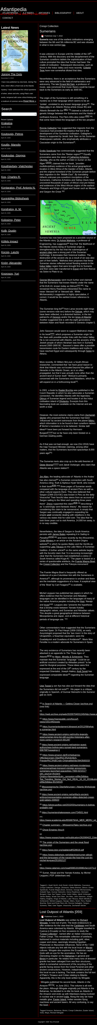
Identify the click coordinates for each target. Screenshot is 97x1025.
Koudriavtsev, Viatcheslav (17, 166)
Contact (7, 18)
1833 (48, 162)
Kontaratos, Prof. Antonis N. (18, 187)
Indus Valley (46, 266)
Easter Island (59, 999)
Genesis (69, 890)
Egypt (76, 269)
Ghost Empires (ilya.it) (53, 830)
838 (54, 485)
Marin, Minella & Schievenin (68, 657)
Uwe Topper (57, 905)
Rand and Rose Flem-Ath (57, 903)
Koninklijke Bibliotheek (15, 198)
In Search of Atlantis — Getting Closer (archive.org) (67, 704)
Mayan (89, 947)
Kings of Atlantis (60, 899)
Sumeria (43, 905)
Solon (89, 351)
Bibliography (63, 13)
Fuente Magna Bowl (85, 561)
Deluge (78, 311)
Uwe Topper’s (46, 686)
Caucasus (86, 885)
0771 (51, 985)
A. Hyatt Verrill (52, 885)
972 (49, 656)
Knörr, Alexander (11, 262)
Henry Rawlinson (73, 892)
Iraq (63, 45)
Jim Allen (44, 477)
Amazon (49, 1010)
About (80, 13)
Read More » (29, 101)
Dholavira (64, 401)
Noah (78, 901)
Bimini (43, 958)
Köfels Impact (9, 241)
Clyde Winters (47, 540)
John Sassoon (79, 896)
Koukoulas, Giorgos (13, 155)
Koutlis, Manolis (11, 144)
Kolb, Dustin (8, 230)
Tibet (49, 905)
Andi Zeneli (82, 671)
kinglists (49, 899)
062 (87, 116)
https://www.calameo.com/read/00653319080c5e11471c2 (68, 868)
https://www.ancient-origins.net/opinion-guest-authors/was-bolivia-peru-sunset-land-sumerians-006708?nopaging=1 (64, 747)
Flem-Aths (45, 107)
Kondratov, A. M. (11, 209)
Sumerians (48, 31)
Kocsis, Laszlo (10, 252)
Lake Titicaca (57, 547)
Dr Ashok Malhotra (66, 240)
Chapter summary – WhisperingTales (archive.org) (67, 825)
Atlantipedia (14, 9)
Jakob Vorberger (84, 894)
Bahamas (70, 956)
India (66, 997)
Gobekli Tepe (45, 892)
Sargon (86, 903)
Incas (46, 605)
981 (66, 110)
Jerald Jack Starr (58, 896)
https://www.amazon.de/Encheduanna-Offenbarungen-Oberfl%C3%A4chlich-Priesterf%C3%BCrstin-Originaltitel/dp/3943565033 (65, 758)
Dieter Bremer (46, 465)
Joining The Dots (11, 74)
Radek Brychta (65, 390)
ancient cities (46, 252)
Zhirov (50, 504)
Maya (47, 1013)
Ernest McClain (67, 84)
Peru (83, 901)
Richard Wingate (56, 1013)
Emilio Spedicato (48, 151)
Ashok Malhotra (74, 885)
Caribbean (79, 925)
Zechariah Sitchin (79, 905)
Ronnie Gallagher (48, 128)
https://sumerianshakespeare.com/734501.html (65, 812)
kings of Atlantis (83, 317)
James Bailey (59, 534)
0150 (51, 537)
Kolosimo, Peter (11, 219)
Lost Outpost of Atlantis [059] (61, 912)
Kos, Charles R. (11, 176)
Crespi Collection (51, 564)
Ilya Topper (56, 894)
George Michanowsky (50, 280)
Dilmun (43, 398)
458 (75, 503)
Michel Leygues (56, 901)
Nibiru (91, 420)
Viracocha (67, 905)
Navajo (66, 901)
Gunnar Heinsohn (58, 892)
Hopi (82, 601)
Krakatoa (6, 123)
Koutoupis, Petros (12, 133)
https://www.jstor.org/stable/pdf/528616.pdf (63, 850)
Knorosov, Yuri (10, 273)
